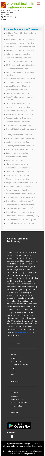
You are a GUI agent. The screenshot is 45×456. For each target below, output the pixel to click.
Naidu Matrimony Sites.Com (17, 160)
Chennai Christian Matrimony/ (18, 125)
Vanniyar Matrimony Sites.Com (19, 186)
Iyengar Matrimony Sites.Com (18, 86)
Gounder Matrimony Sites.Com (19, 82)
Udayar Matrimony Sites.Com (18, 179)
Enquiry (14, 358)
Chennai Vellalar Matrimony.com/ (20, 205)
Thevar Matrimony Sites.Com (18, 175)
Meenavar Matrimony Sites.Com (19, 114)
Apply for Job (16, 361)
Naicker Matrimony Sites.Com (18, 157)
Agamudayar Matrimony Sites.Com (20, 43)
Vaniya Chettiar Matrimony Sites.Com (21, 182)
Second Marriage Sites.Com (17, 171)
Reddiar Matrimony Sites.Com (18, 168)
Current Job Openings (20, 364)
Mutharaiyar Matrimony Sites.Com (20, 146)
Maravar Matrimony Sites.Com (18, 107)
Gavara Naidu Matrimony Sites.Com (21, 78)
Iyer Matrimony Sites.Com (16, 90)
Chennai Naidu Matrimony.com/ (19, 208)
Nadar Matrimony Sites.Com (17, 153)
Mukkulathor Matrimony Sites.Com (20, 138)
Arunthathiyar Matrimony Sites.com (21, 46)
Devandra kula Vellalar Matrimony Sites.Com (20, 73)
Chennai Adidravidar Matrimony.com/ (21, 219)
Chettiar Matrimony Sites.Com (18, 58)
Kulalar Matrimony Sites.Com (18, 103)
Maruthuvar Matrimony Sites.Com (20, 110)
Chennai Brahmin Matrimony (18, 122)
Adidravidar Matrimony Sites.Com (20, 39)
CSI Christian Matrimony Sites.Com (20, 65)
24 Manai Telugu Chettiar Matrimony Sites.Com (21, 34)
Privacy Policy (16, 406)
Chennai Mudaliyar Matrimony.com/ (21, 129)
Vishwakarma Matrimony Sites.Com (20, 193)
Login (13, 368)
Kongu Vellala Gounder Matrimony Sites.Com (20, 98)
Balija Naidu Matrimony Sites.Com (20, 50)
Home (13, 354)
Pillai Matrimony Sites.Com (17, 164)
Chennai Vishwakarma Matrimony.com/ (22, 216)
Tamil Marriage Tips (19, 399)
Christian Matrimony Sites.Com (19, 61)
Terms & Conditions (19, 402)
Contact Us (15, 371)
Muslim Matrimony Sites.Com (18, 142)
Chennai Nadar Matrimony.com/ (19, 201)
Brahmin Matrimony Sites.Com (18, 54)
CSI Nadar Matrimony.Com (17, 69)
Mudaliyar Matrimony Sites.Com (19, 134)
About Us (14, 396)
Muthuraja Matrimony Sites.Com (19, 149)
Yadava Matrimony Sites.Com (18, 118)
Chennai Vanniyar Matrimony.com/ (20, 223)
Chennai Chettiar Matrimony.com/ (20, 197)
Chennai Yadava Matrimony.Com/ (20, 212)
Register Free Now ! (23, 332)
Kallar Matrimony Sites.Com (17, 93)
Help (12, 374)
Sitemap (14, 392)
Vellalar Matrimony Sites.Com (18, 190)
